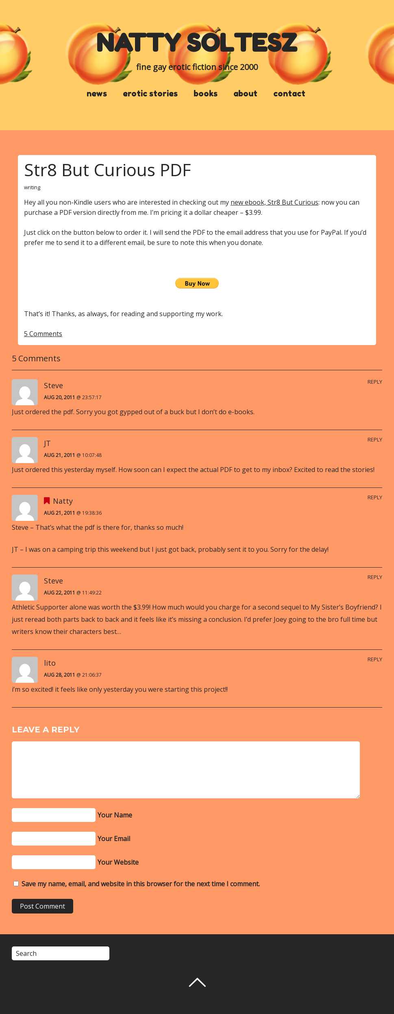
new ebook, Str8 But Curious (274, 202)
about (245, 93)
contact (289, 93)
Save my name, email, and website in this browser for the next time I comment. (141, 883)
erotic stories (150, 93)
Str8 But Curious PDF (107, 169)
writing (32, 187)
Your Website (118, 862)
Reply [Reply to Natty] (375, 497)
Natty (63, 501)
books (206, 93)
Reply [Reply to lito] (375, 659)
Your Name (115, 815)
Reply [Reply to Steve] (375, 381)
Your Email (114, 838)
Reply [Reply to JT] (375, 439)
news (97, 93)
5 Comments (43, 333)
